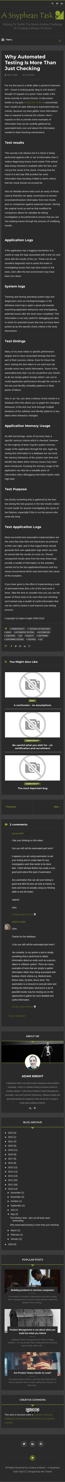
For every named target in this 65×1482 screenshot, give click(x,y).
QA (20, 636)
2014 (11, 1171)
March (14, 1230)
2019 (11, 1150)
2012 (11, 1180)
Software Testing (14, 639)
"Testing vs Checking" (39, 629)
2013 (11, 1176)
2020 (11, 1145)
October (15, 1201)
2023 (11, 1133)
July (13, 1210)
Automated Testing (24, 632)
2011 (11, 1184)
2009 (11, 1244)
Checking (10, 636)
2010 (11, 1189)
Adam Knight (19, 922)
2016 (11, 1163)
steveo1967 (18, 833)
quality (30, 636)
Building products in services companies (32, 1290)
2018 (11, 1154)
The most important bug (32, 788)
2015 (11, 1167)
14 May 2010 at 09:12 (23, 1006)
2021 (11, 1141)
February (15, 1234)
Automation (44, 632)
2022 (11, 1137)
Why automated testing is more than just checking (34, 1225)
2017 (11, 1158)
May (13, 1214)
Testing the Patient (33, 102)
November (16, 1197)
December (16, 1192)
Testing (32, 639)
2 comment (28, 75)
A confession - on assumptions (32, 705)
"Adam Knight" (18, 629)
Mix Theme (46, 1471)
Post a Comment (17, 1016)
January (15, 1239)
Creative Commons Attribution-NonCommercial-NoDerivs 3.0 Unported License (29, 1418)
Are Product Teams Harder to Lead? (32, 1373)
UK (41, 639)
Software (43, 636)
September (16, 1205)
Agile (8, 632)
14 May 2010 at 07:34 (23, 914)
